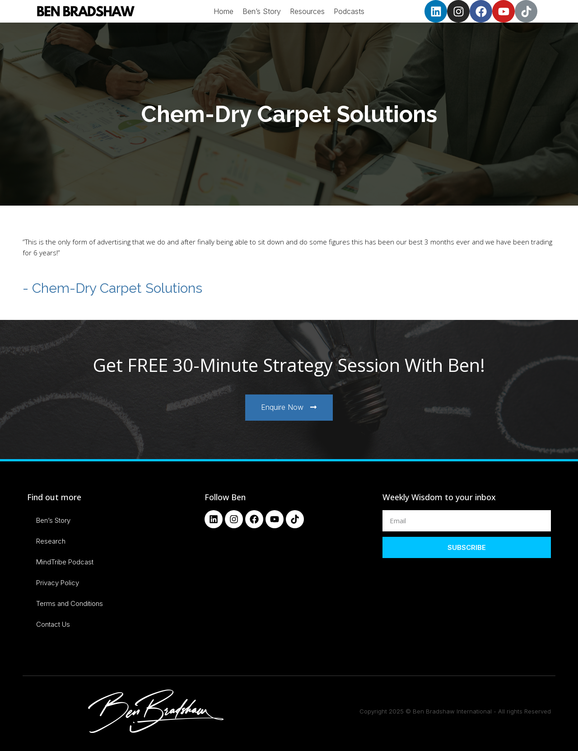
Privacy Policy (57, 582)
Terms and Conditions (69, 603)
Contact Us (53, 624)
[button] (289, 407)
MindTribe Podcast (64, 562)
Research (50, 541)
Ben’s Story (53, 520)
